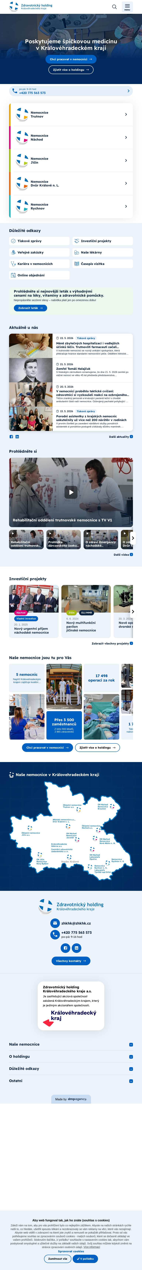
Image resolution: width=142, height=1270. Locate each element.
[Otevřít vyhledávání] (114, 7)
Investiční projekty (27, 579)
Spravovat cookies (71, 1251)
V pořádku (85, 1258)
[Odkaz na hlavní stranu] (30, 7)
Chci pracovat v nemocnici (68, 59)
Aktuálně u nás (23, 327)
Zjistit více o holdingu (68, 69)
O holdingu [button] (19, 1056)
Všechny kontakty (68, 961)
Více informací (92, 1246)
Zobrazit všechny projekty (110, 643)
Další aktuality (119, 437)
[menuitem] (71, 114)
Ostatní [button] (15, 1080)
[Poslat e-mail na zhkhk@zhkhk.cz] (70, 923)
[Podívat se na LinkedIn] (17, 437)
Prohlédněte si (23, 451)
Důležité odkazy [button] (24, 1068)
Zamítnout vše (57, 1258)
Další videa (121, 554)
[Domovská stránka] (71, 907)
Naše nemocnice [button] (24, 1044)
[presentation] (133, 538)
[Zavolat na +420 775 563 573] (71, 91)
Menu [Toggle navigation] (127, 7)
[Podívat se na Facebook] (11, 437)
